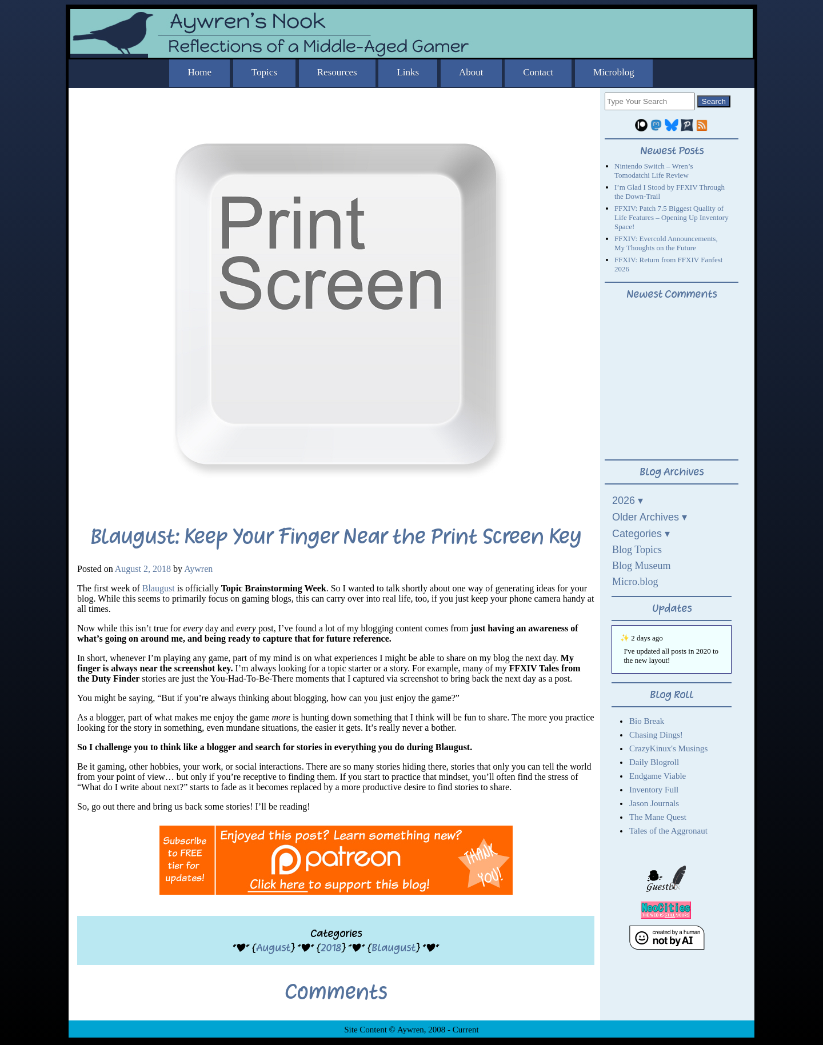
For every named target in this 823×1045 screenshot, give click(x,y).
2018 (331, 947)
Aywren (198, 569)
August (273, 947)
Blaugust (158, 588)
